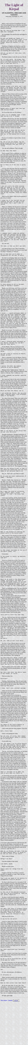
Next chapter (4, 1043)
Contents (10, 1043)
